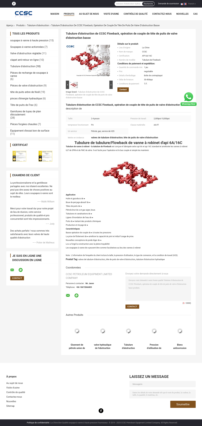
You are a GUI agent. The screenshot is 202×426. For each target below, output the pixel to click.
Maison (54, 14)
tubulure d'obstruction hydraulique (150, 259)
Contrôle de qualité (135, 14)
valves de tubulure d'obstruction (91, 259)
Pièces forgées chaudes (23, 124)
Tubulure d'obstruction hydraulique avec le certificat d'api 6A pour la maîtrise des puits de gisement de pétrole (128, 347)
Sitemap (10, 406)
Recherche (148, 4)
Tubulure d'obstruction (38, 25)
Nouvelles (182, 14)
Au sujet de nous (89, 14)
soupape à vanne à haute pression (29, 40)
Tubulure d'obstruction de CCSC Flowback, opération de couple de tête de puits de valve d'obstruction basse (89, 95)
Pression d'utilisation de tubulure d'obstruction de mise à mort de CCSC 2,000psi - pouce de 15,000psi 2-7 (154, 347)
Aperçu (9, 25)
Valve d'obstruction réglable (25, 53)
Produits (69, 14)
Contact (123, 89)
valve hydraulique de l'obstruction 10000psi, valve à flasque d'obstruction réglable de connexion (102, 347)
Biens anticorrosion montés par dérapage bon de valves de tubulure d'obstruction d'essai (180, 347)
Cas (195, 14)
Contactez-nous (162, 14)
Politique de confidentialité (38, 423)
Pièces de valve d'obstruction (26, 85)
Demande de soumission (168, 4)
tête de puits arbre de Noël (25, 92)
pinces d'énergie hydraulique (26, 98)
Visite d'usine (111, 14)
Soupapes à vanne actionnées (27, 46)
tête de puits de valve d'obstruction (120, 259)
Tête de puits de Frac (22, 104)
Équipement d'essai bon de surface (29, 130)
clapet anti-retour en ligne (24, 59)
